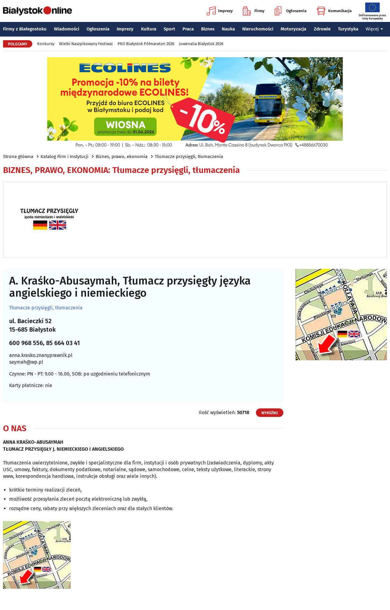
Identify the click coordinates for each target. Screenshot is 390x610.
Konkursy (45, 44)
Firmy (253, 11)
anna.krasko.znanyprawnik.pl (41, 355)
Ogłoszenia (291, 11)
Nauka (228, 29)
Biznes (207, 29)
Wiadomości (66, 29)
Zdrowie (322, 29)
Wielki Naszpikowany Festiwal (86, 44)
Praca (188, 29)
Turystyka (348, 29)
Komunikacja (334, 11)
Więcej (374, 29)
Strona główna (18, 156)
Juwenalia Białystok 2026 (201, 44)
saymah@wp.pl (26, 362)
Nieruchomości (257, 29)
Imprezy (220, 11)
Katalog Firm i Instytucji (64, 156)
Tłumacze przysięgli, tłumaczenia (189, 156)
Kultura (148, 29)
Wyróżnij (269, 413)
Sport (169, 29)
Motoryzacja (293, 29)
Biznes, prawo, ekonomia (121, 156)
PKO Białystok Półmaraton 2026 (146, 44)
